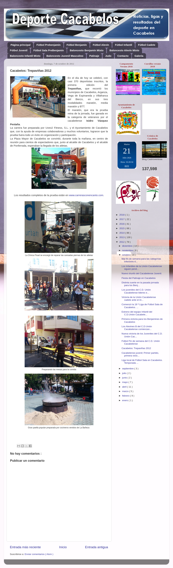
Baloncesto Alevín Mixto (124, 50)
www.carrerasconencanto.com (86, 195)
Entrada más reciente (25, 547)
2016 (122, 224)
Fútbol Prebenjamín (48, 44)
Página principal (20, 44)
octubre (126, 255)
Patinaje (94, 55)
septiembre (128, 368)
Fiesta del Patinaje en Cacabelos (138, 278)
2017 (122, 219)
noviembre (128, 250)
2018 (122, 214)
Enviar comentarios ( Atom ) (39, 554)
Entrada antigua (96, 547)
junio (125, 377)
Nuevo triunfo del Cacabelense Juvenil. (142, 273)
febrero (126, 395)
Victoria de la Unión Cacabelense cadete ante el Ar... (139, 298)
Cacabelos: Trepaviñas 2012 (136, 348)
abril (124, 386)
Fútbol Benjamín (77, 44)
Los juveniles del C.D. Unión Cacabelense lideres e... (136, 291)
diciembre (127, 246)
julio (124, 373)
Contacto (123, 55)
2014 (122, 233)
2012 (122, 242)
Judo (108, 55)
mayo (125, 382)
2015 (122, 228)
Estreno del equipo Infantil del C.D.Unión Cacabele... (137, 313)
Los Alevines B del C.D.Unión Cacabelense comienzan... (137, 327)
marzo (125, 391)
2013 (122, 237)
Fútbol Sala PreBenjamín (48, 50)
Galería (138, 55)
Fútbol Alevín (101, 44)
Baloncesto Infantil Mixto (25, 55)
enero (125, 400)
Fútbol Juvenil (19, 50)
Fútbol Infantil (123, 44)
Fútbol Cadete (146, 44)
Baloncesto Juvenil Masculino (64, 55)
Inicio (63, 547)
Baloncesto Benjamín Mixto (86, 50)
